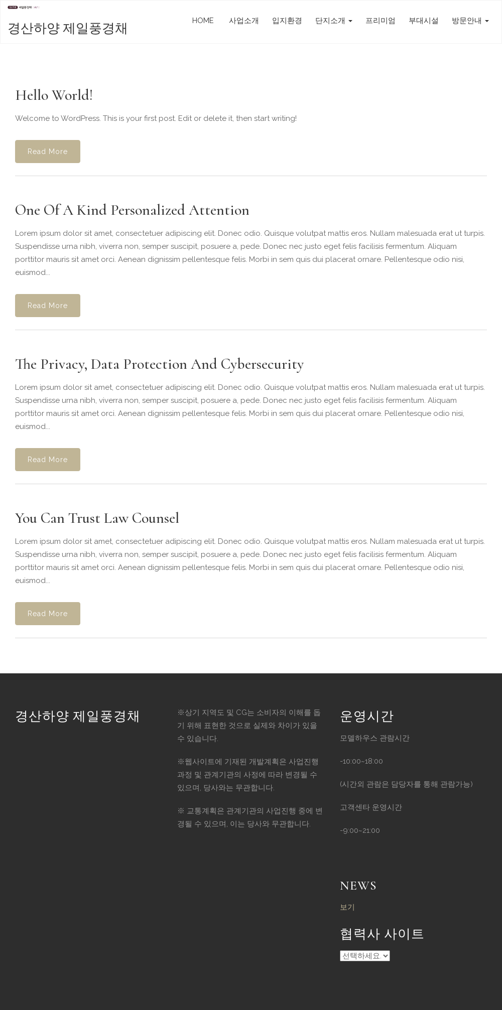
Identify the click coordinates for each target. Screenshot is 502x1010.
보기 (347, 907)
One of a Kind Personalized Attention (132, 210)
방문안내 (470, 20)
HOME (203, 20)
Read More (48, 152)
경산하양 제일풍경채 (68, 28)
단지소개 (333, 20)
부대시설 (424, 20)
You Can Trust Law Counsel (97, 518)
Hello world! (54, 95)
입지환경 (287, 20)
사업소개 (243, 20)
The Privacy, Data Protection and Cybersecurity (159, 364)
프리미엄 (380, 20)
